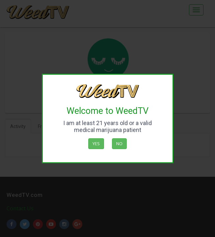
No (119, 143)
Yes (96, 143)
